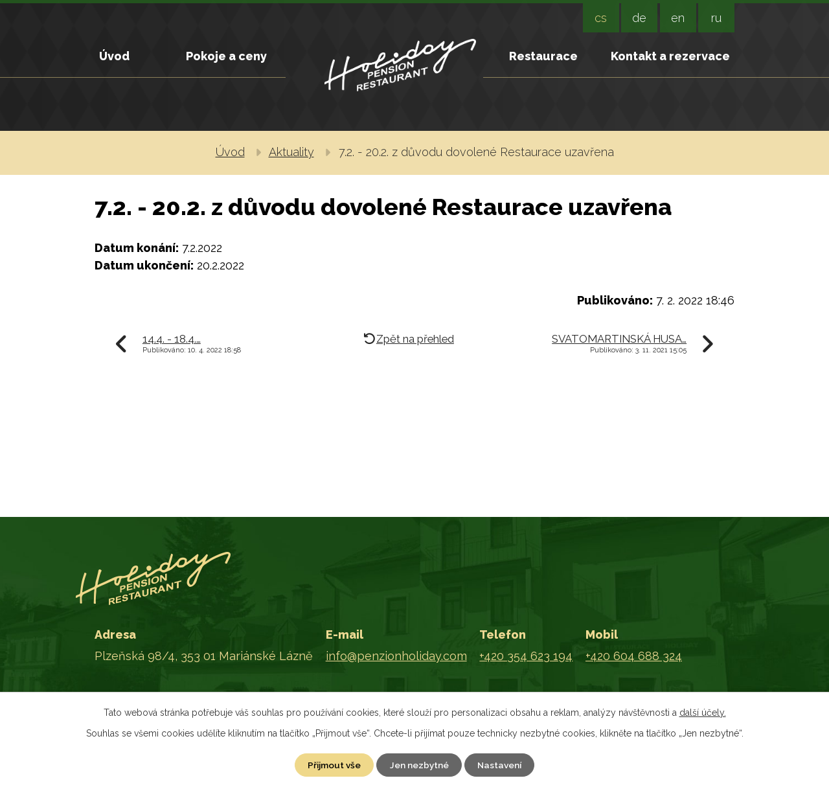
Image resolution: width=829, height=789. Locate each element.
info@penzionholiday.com (396, 656)
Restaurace (543, 56)
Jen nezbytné (419, 764)
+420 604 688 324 (633, 656)
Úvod (114, 56)
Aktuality (291, 152)
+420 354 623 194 (526, 656)
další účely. (702, 712)
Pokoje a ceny (226, 56)
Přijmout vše (331, 764)
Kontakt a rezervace (670, 56)
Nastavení (504, 764)
